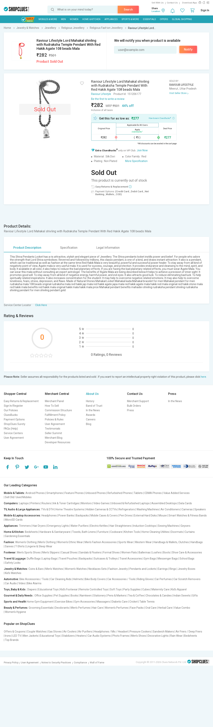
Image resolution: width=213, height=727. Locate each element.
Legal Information (108, 247)
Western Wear (143, 542)
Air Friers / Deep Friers (189, 631)
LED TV (17, 635)
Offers (164, 19)
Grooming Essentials (41, 607)
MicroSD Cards (14, 519)
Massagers (103, 601)
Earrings (163, 568)
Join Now (142, 150)
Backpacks (82, 515)
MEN (63, 19)
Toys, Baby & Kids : (15, 589)
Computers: (11, 503)
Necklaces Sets (97, 568)
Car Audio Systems (99, 635)
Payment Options (14, 419)
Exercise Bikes (63, 601)
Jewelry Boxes (186, 568)
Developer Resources (57, 442)
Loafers (156, 552)
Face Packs (137, 607)
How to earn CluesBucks (162, 118)
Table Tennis (147, 601)
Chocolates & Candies (159, 595)
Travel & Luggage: (15, 558)
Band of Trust (94, 405)
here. (204, 376)
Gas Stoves (55, 631)
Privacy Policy (11, 662)
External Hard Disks (145, 515)
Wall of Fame (97, 662)
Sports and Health (15, 601)
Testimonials (52, 428)
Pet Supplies (61, 595)
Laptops (24, 503)
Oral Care (151, 607)
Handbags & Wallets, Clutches (171, 542)
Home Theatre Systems (70, 509)
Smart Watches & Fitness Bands (187, 515)
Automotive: (11, 579)
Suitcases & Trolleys (106, 558)
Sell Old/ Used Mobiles (18, 497)
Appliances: (11, 525)
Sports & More (130, 19)
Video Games (101, 503)
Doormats (177, 531)
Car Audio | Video (15, 583)
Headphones (49, 515)
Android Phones (35, 493)
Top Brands (12, 639)
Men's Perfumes (80, 607)
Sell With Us (158, 3)
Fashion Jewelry (118, 568)
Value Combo (182, 607)
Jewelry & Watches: (16, 568)
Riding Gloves (145, 579)
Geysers (185, 525)
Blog (88, 424)
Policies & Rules (54, 419)
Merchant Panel (54, 401)
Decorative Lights (158, 635)
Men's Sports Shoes (29, 552)
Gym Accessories (84, 601)
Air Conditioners (170, 509)
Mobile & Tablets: (14, 493)
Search (128, 9)
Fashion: (9, 542)
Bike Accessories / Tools (33, 579)
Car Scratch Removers (186, 579)
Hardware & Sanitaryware (55, 531)
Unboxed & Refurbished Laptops (130, 503)
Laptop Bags (49, 558)
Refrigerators (127, 509)
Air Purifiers (85, 631)
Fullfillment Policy (55, 414)
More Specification (136, 161)
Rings (172, 568)
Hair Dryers (39, 525)
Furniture (103, 531)
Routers (46, 503)
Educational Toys (48, 589)
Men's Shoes (138, 635)
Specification (68, 247)
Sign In (205, 10)
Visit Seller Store (178, 93)
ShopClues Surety (14, 424)
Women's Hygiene (15, 611)
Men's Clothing (47, 542)
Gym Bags (150, 558)
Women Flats (129, 552)
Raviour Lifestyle (101, 93)
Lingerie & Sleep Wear (39, 546)
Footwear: (10, 552)
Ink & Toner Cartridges (66, 503)
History (90, 401)
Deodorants (62, 607)
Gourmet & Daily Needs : (19, 595)
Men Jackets (30, 635)
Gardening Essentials (17, 536)
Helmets (78, 579)
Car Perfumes (163, 579)
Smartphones (54, 493)
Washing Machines (148, 509)
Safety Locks (13, 562)
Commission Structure (58, 410)
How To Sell (52, 405)
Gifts (195, 595)
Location (156, 11)
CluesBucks (11, 414)
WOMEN (74, 19)
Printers (35, 503)
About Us (92, 394)
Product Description (27, 247)
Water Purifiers (79, 525)
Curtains (190, 531)
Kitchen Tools (132, 531)
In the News (93, 410)
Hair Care (97, 607)
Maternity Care (160, 589)
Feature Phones (74, 493)
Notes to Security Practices (56, 662)
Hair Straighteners (120, 525)
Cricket (133, 601)
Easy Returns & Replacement (21, 401)
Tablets (138, 493)
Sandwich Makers (163, 631)
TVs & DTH (47, 509)
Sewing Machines (168, 525)
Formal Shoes (111, 552)
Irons (8, 635)
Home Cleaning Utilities (155, 531)
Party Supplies (132, 589)
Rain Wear (176, 635)
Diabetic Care (120, 601)
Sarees (9, 546)
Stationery (99, 595)
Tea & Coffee (136, 595)
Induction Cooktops (144, 525)
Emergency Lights (58, 525)
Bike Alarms (34, 583)
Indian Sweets (181, 595)
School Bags (187, 558)
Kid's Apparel (179, 589)
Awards (90, 414)
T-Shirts (20, 546)
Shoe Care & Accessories (187, 552)
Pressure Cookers (140, 631)
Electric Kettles (99, 525)
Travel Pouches (68, 558)
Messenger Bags (168, 558)
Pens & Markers (116, 595)
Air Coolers (69, 631)
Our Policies (11, 410)
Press (130, 410)
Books (74, 595)
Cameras (187, 509)
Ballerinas (144, 552)
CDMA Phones (153, 493)
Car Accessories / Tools (121, 579)
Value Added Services (176, 493)
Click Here (41, 305)
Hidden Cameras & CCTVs (101, 509)
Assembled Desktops (164, 503)
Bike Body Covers (95, 579)
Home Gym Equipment (40, 601)
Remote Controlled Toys (93, 589)
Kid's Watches (13, 573)
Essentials (149, 19)
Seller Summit (53, 433)
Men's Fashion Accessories (101, 542)
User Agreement (14, 437)
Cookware (116, 531)
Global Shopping (182, 19)
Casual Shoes (69, 552)
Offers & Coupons (14, 631)
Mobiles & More (48, 19)
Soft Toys (116, 589)
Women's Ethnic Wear (70, 542)
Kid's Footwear (69, 589)
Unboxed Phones (95, 493)
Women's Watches (76, 568)
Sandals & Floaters (90, 552)
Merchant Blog (53, 437)
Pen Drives (125, 515)
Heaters (81, 635)
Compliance (80, 662)
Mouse (163, 515)
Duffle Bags (34, 558)
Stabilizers (68, 635)
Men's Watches (54, 568)
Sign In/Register (13, 405)
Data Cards (185, 503)
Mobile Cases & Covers (104, 515)
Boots (166, 552)
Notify (188, 49)
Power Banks (66, 515)
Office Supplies (43, 595)
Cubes (146, 589)
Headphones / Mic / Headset (111, 631)
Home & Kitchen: (14, 531)
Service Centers (13, 433)
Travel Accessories (130, 558)
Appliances (111, 19)
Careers (90, 419)
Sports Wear (125, 542)
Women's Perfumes (116, 607)
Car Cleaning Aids (60, 579)
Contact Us (172, 3)
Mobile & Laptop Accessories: (22, 515)
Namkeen (85, 595)
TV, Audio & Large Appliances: (22, 509)
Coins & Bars (36, 568)
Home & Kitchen (91, 19)
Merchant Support (138, 401)
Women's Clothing (26, 542)
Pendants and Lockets (143, 568)
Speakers (200, 509)
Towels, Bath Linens (84, 531)
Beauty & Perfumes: (16, 607)
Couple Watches (36, 631)
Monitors (86, 503)
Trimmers (25, 525)
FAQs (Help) (11, 428)
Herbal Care (165, 607)
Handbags (197, 542)
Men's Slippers (50, 552)
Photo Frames (120, 635)
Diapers (32, 589)
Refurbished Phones (119, 493)
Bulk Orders (134, 405)
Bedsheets (31, 531)
